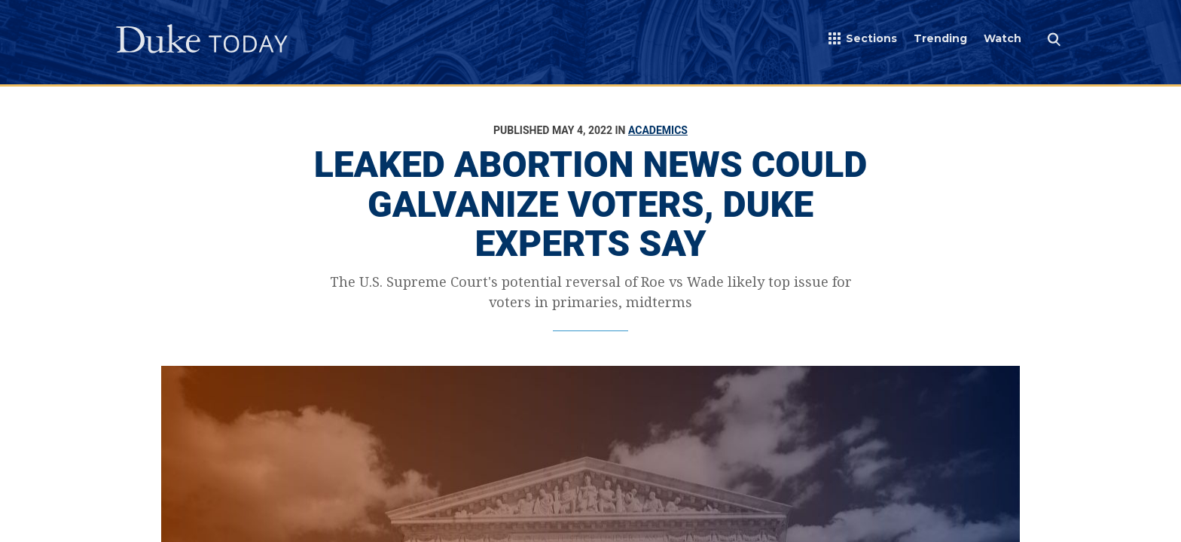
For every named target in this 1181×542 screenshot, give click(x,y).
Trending (940, 38)
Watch (1002, 38)
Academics (658, 130)
